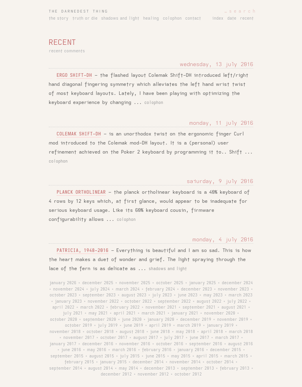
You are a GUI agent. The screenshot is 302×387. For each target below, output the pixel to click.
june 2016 (71, 350)
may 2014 (128, 368)
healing (151, 18)
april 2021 (125, 313)
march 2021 (154, 313)
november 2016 (134, 344)
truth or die (85, 18)
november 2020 (219, 313)
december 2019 (195, 319)
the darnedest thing (78, 11)
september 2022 (174, 301)
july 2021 (73, 313)
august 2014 (100, 368)
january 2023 (68, 301)
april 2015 (207, 356)
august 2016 (240, 344)
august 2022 (209, 301)
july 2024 (100, 289)
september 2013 (197, 368)
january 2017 (63, 344)
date (231, 18)
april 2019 (160, 325)
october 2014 (220, 362)
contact (193, 18)
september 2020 (99, 319)
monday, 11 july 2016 (221, 123)
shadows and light (120, 18)
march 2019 (189, 325)
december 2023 (196, 289)
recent (247, 18)
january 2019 (220, 325)
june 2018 (160, 332)
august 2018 (132, 332)
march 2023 (240, 295)
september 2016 (205, 344)
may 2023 (213, 295)
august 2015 (101, 356)
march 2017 (227, 337)
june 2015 (155, 356)
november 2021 (161, 307)
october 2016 (169, 344)
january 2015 (113, 362)
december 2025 (97, 283)
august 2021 (233, 307)
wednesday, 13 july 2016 (216, 64)
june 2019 (133, 325)
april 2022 (63, 307)
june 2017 (199, 337)
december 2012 (116, 374)
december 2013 (159, 368)
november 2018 (65, 332)
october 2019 (78, 325)
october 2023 (63, 295)
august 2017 (145, 337)
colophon (172, 18)
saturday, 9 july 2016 (220, 181)
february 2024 (160, 289)
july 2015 (130, 356)
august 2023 (134, 295)
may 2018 (185, 332)
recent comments (67, 51)
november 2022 (103, 301)
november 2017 (78, 337)
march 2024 (128, 289)
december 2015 (225, 350)
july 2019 (108, 325)
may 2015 (180, 356)
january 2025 (202, 283)
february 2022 (125, 307)
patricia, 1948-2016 (83, 250)
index (217, 18)
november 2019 (232, 319)
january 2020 (160, 319)
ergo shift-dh (74, 75)
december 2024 (237, 283)
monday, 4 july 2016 (222, 240)
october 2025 (169, 283)
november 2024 (68, 289)
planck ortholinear (81, 192)
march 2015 (236, 356)
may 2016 (96, 350)
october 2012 (188, 374)
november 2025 (134, 283)
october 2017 (113, 337)
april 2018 (212, 332)
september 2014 (65, 368)
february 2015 (79, 362)
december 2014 (148, 362)
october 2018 (100, 332)
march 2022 (92, 307)
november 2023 (233, 289)
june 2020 (132, 319)
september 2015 (66, 356)
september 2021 (198, 307)
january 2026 (63, 283)
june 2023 (187, 295)
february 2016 (156, 350)
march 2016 (124, 350)
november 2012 (153, 374)
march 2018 (241, 332)
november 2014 (185, 362)
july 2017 (174, 337)
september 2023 (99, 295)
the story (58, 18)
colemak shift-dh (79, 134)
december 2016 (97, 344)
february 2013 (234, 368)
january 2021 (184, 313)
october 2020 (63, 319)
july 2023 (162, 295)
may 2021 (98, 313)
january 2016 (190, 350)
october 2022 (138, 301)
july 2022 (237, 301)
